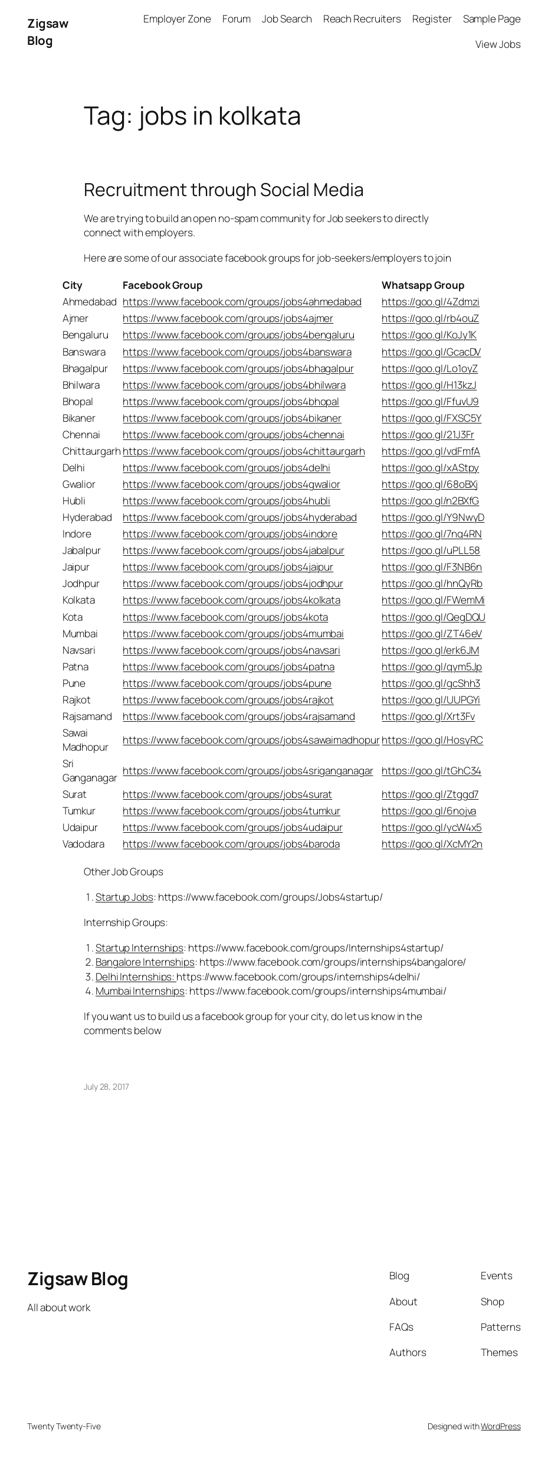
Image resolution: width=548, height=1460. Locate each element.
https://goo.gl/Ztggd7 (430, 794)
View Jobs (497, 44)
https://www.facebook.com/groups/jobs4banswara (237, 352)
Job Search (286, 18)
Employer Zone (177, 18)
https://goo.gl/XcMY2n (432, 843)
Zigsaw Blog (47, 31)
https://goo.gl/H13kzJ (429, 385)
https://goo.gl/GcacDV (431, 352)
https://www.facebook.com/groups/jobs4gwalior (231, 484)
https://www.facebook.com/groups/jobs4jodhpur (233, 583)
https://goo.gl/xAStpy (430, 467)
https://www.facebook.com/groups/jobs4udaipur (233, 827)
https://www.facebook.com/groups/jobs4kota (225, 617)
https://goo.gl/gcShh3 (431, 683)
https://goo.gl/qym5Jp (432, 666)
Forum (236, 18)
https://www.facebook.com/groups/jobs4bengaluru (238, 334)
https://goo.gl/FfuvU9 (430, 401)
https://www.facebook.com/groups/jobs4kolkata (231, 600)
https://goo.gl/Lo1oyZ (430, 368)
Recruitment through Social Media (224, 190)
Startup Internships (139, 947)
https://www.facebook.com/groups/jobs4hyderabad (239, 517)
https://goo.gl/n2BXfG (430, 500)
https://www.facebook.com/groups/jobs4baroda (231, 843)
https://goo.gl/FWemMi (433, 600)
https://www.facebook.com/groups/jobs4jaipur (228, 566)
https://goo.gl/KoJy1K (429, 334)
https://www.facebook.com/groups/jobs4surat (227, 794)
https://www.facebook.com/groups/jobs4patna (228, 666)
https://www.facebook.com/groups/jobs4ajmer (228, 318)
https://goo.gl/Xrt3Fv (428, 716)
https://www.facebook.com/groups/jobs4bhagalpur (238, 368)
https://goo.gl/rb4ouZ (430, 318)
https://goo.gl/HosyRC (432, 740)
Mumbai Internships (140, 991)
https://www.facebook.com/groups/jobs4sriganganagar (248, 770)
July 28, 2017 (106, 1086)
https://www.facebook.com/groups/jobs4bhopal (231, 401)
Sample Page (492, 18)
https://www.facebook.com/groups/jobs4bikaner (232, 418)
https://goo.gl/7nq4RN (432, 533)
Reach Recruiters (362, 18)
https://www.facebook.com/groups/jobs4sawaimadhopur (251, 740)
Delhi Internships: (136, 976)
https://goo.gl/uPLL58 (431, 550)
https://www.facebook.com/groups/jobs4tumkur (231, 810)
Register (431, 18)
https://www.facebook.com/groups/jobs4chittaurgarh (244, 451)
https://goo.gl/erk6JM (430, 650)
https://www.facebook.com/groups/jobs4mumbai (233, 633)
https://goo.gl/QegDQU (433, 617)
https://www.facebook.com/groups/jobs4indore (230, 533)
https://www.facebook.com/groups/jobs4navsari (231, 650)
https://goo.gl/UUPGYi (431, 699)
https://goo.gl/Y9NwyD (433, 517)
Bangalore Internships (145, 962)
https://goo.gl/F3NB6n (432, 566)
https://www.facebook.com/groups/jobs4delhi (226, 467)
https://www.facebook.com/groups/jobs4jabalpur (233, 550)
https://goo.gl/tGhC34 (431, 770)
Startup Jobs (124, 897)
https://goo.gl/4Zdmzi (431, 301)
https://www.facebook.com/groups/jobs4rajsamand (239, 716)
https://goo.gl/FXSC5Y (431, 418)
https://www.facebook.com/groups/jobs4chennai (233, 434)
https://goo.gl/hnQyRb (432, 583)
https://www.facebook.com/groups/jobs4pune (227, 683)
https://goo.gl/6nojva (429, 810)
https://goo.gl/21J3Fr (428, 434)
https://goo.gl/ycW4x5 (432, 827)
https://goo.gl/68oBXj (430, 484)
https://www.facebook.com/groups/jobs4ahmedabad (242, 301)
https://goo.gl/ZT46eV (432, 633)
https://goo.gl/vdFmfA (431, 451)
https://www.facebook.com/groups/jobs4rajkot (228, 699)
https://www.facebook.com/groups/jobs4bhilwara (234, 385)
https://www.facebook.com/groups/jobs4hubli (226, 500)
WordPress (500, 1426)
